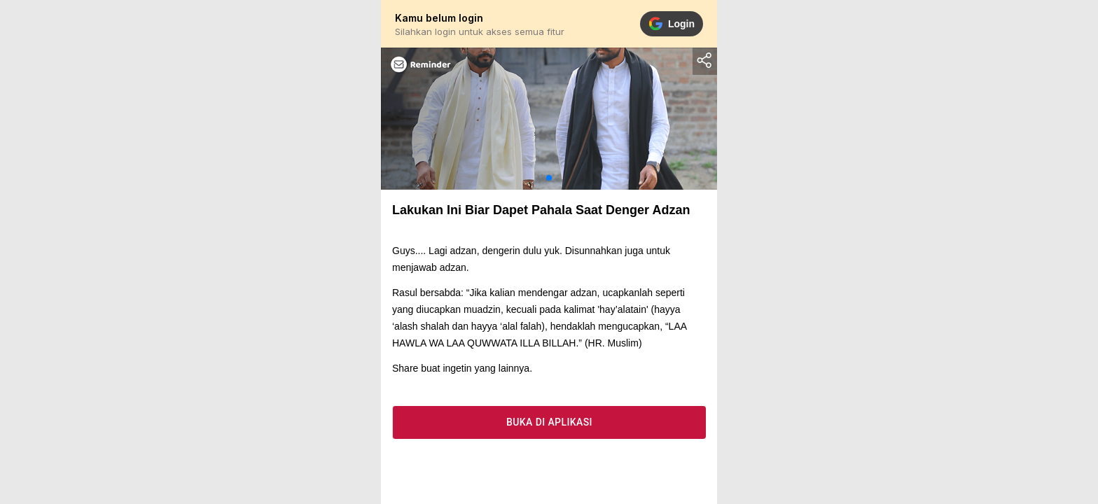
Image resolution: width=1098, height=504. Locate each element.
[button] (549, 178)
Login (671, 24)
